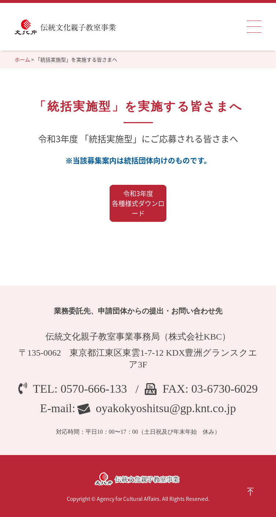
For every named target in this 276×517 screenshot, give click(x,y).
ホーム (22, 59)
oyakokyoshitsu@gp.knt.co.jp (166, 408)
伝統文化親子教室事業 (65, 27)
